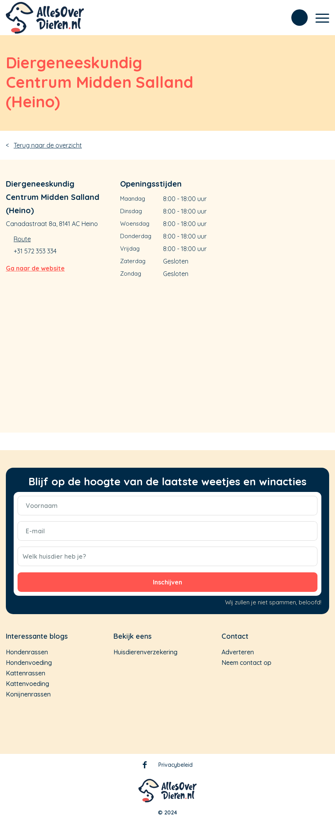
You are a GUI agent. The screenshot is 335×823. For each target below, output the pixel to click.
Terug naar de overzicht (48, 145)
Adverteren (238, 652)
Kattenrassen (25, 673)
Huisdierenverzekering (145, 652)
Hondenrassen (27, 652)
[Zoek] (296, 17)
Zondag (130, 273)
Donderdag (135, 236)
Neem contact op (246, 662)
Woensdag (134, 223)
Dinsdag (131, 211)
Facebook (145, 766)
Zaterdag (132, 261)
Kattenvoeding (27, 684)
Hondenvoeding (29, 662)
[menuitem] (296, 17)
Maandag (132, 198)
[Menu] (318, 21)
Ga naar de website (35, 268)
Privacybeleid (175, 764)
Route (22, 239)
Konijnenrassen (28, 694)
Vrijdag (130, 248)
